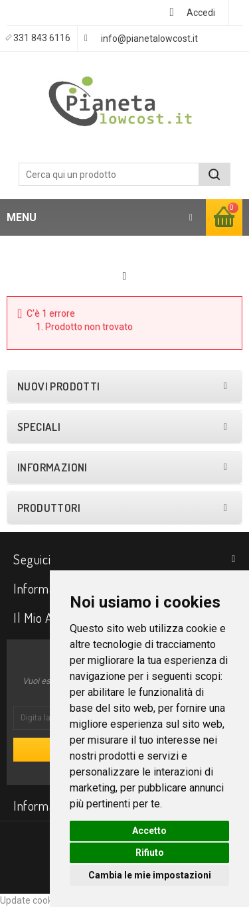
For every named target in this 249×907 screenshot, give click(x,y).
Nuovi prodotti (58, 386)
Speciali (38, 427)
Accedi (201, 12)
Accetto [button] (149, 830)
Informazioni (52, 467)
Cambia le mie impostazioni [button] (149, 875)
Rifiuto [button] (149, 852)
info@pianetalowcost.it (149, 38)
